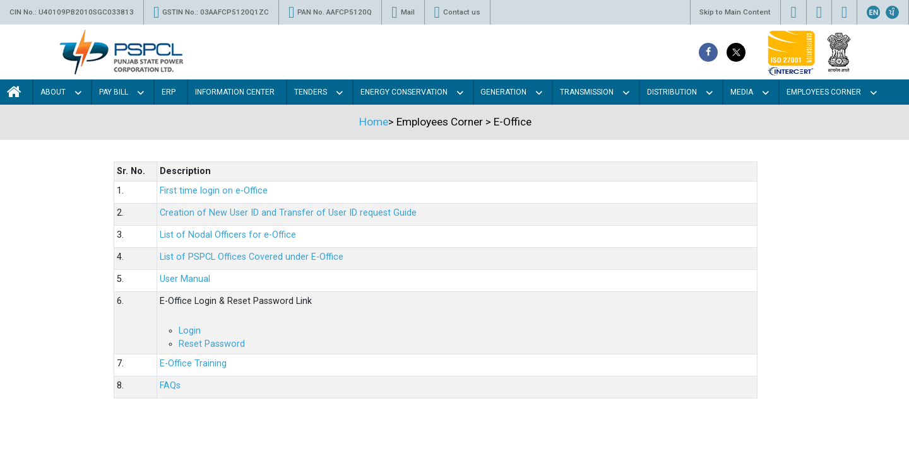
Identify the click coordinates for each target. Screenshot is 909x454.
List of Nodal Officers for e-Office (228, 235)
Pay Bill (113, 92)
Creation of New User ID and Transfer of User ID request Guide (288, 212)
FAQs (170, 385)
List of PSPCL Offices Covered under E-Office (251, 257)
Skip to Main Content (735, 12)
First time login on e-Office (214, 190)
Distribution (672, 92)
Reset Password (212, 344)
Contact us (457, 12)
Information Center (235, 92)
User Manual (185, 279)
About (53, 92)
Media (741, 92)
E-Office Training (193, 363)
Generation (503, 92)
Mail (402, 12)
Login (190, 330)
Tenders (310, 92)
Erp (168, 92)
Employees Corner (824, 92)
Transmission (587, 92)
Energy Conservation (404, 92)
